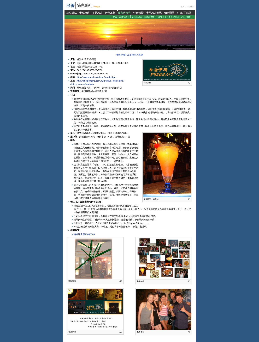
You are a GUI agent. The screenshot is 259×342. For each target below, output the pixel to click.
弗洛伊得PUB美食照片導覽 (129, 55)
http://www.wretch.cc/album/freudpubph (96, 77)
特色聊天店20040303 (84, 234)
